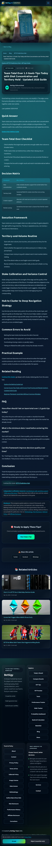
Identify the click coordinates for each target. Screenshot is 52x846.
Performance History (13, 810)
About (14, 751)
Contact (13, 757)
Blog (10, 53)
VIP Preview (38, 691)
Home (5, 53)
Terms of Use (14, 769)
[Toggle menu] (48, 3)
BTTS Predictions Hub (20, 53)
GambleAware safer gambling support (37, 491)
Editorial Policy (14, 774)
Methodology (28, 512)
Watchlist (38, 726)
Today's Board (38, 673)
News (38, 737)
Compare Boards (38, 679)
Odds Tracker (38, 708)
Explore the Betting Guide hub (13, 384)
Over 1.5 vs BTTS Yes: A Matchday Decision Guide (19, 592)
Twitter (16, 557)
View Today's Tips (26, 537)
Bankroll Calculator (38, 720)
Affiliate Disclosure (15, 514)
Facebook (25, 557)
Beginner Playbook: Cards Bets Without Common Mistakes (22, 394)
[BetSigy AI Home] (6, 3)
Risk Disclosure (37, 512)
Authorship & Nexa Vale (13, 798)
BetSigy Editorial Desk (17, 85)
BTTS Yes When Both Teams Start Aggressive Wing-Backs (22, 642)
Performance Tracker (38, 702)
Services (38, 785)
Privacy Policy (13, 763)
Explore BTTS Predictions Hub (11, 63)
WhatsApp (35, 557)
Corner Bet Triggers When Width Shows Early (18, 617)
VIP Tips (38, 685)
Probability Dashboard (38, 714)
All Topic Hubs (26, 63)
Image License (13, 780)
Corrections (13, 821)
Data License (14, 786)
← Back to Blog (6, 47)
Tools (38, 696)
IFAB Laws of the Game (10, 493)
